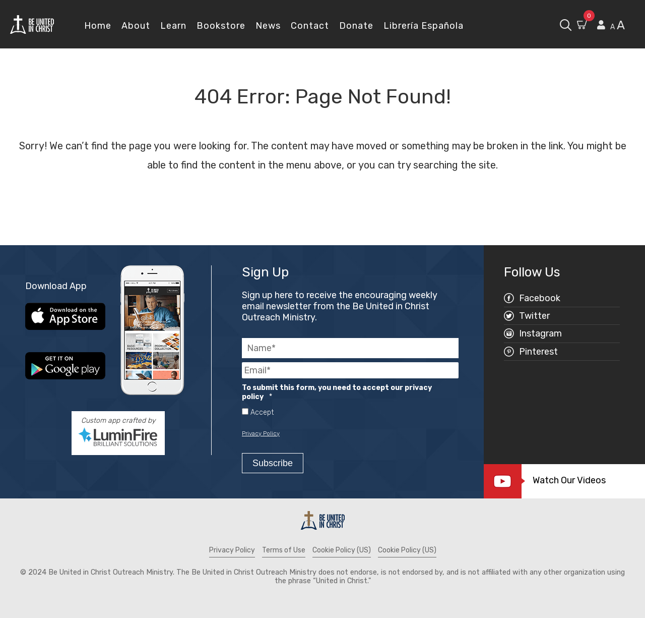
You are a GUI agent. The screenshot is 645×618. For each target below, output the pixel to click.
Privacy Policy (261, 433)
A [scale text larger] (621, 25)
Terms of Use (283, 550)
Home (97, 25)
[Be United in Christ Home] (32, 24)
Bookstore (221, 25)
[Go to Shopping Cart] (583, 26)
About (135, 25)
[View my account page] (601, 25)
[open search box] (565, 24)
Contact (310, 25)
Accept (262, 412)
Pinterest (538, 351)
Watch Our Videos (570, 480)
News (268, 25)
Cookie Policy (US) (341, 550)
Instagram (540, 333)
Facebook (539, 298)
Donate (356, 25)
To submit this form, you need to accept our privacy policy (337, 392)
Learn (173, 25)
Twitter (534, 315)
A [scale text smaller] (612, 27)
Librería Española (423, 25)
